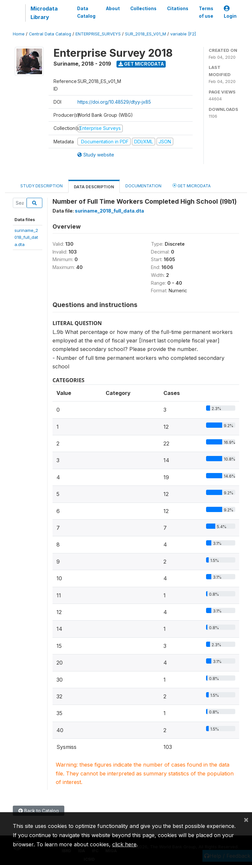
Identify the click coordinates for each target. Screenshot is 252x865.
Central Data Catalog (50, 33)
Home (19, 33)
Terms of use (206, 12)
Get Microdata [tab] (192, 185)
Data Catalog (86, 12)
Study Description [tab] (41, 185)
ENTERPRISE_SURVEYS (98, 33)
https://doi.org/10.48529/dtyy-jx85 (114, 102)
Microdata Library (44, 12)
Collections (143, 8)
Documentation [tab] (143, 185)
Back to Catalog (38, 811)
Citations (177, 8)
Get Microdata (141, 64)
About (113, 8)
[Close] (246, 819)
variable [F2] (183, 33)
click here (124, 844)
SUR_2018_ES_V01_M (145, 33)
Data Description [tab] (94, 186)
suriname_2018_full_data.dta (26, 237)
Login (230, 12)
